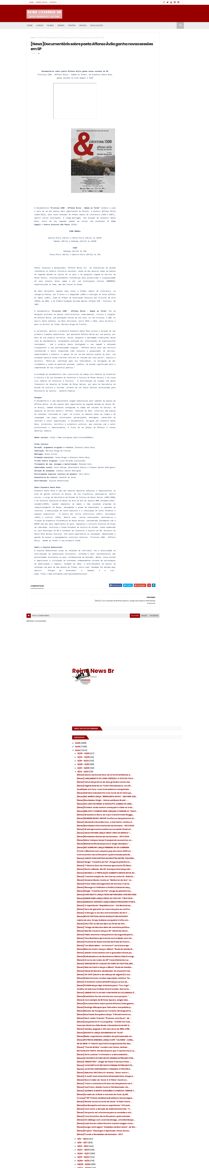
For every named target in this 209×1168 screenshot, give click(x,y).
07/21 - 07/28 (145, 789)
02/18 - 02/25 (145, 869)
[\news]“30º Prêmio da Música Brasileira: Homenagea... (160, 663)
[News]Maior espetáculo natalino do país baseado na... (160, 563)
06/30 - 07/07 (146, 800)
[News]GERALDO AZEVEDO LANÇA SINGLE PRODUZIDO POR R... (159, 346)
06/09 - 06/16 (146, 811)
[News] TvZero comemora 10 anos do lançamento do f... (158, 639)
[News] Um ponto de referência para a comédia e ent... (158, 686)
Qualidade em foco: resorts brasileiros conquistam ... (158, 164)
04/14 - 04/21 (145, 840)
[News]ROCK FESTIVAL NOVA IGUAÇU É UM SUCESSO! (159, 369)
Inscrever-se (170, 935)
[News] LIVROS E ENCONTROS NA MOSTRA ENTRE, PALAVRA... (159, 276)
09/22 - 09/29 (146, 756)
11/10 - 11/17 (144, 731)
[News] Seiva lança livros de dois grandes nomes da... (160, 152)
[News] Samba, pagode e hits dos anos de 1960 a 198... (160, 551)
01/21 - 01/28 (145, 883)
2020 (139, 906)
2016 (139, 921)
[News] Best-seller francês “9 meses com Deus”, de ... (160, 534)
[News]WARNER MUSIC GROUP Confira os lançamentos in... (159, 211)
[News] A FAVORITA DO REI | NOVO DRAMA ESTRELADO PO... (159, 610)
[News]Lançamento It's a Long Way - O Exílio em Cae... (158, 540)
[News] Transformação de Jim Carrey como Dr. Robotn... (158, 305)
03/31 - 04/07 (146, 847)
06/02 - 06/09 (146, 814)
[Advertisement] (150, 71)
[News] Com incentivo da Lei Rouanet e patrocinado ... (159, 692)
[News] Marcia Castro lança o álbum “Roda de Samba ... (157, 452)
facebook (123, 627)
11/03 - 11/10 (144, 735)
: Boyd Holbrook (140, 1140)
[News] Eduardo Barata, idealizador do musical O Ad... (158, 457)
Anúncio (146, 935)
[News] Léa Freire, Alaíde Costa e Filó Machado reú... (157, 645)
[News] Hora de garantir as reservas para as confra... (160, 358)
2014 (139, 928)
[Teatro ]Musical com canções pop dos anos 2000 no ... (159, 264)
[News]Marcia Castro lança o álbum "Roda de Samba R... (160, 422)
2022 (139, 899)
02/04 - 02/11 (145, 876)
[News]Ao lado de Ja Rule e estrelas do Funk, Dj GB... (158, 657)
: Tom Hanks (155, 1140)
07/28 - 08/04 (146, 785)
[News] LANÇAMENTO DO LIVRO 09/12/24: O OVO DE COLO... (160, 147)
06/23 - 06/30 (146, 803)
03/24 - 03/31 (146, 851)
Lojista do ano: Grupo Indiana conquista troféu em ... (159, 375)
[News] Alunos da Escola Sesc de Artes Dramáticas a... (158, 141)
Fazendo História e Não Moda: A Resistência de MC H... (155, 545)
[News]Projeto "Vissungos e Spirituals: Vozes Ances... (158, 716)
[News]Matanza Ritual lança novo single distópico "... (159, 252)
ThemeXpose (41, 1163)
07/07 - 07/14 (146, 796)
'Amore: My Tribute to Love (145, 1135)
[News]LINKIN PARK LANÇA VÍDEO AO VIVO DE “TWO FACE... (159, 340)
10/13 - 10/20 (145, 745)
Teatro (72, 25)
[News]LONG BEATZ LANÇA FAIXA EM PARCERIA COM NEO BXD (156, 334)
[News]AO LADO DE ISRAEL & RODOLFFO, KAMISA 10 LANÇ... (158, 188)
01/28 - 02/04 (146, 880)
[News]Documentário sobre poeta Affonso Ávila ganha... (156, 510)
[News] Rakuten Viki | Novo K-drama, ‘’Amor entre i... (157, 622)
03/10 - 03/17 (145, 858)
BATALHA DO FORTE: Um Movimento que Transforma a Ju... (159, 587)
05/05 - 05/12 (146, 829)
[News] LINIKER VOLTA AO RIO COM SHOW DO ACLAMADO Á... (159, 493)
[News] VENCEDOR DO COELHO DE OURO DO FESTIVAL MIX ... (160, 446)
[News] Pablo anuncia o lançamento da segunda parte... (159, 399)
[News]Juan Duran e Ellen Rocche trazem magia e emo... (160, 704)
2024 (139, 115)
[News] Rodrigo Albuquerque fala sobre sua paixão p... (159, 516)
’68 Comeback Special (143, 1144)
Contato (53, 2)
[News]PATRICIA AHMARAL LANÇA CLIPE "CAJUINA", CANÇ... (158, 569)
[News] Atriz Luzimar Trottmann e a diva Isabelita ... (159, 592)
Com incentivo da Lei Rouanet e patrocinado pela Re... (155, 270)
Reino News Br (155, 36)
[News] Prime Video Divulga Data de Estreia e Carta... (157, 317)
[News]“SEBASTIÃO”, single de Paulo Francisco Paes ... (157, 604)
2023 (139, 895)
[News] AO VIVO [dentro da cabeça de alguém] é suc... (158, 463)
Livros (39, 25)
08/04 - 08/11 (145, 782)
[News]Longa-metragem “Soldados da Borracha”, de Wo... (159, 710)
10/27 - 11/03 (145, 738)
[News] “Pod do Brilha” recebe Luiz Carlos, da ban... (160, 581)
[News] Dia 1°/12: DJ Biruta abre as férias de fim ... (159, 381)
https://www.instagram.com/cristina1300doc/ (72, 449)
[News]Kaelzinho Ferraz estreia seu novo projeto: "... (160, 498)
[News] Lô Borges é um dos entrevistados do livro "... (160, 364)
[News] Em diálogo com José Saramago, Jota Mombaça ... (159, 698)
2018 (139, 913)
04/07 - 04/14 (146, 844)
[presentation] (78, 172)
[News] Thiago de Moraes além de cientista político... (156, 387)
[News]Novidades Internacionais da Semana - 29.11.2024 (157, 223)
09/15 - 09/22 (145, 760)
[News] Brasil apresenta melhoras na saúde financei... (158, 229)
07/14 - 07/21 (145, 793)
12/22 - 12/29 (145, 122)
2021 (139, 902)
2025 (139, 111)
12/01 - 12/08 (145, 133)
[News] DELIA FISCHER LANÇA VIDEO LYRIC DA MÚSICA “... (160, 234)
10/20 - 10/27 (145, 742)
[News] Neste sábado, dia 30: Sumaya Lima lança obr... (160, 293)
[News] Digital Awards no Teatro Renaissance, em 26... (155, 158)
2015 (139, 924)
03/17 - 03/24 (146, 854)
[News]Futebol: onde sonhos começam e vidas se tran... (160, 193)
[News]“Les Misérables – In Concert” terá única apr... (160, 416)
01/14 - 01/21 (145, 887)
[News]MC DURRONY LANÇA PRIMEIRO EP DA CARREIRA (160, 258)
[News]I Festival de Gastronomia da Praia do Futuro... (160, 410)
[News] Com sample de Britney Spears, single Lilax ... (158, 504)
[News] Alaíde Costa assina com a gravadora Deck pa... (156, 428)
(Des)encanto (165, 1135)
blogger (104, 627)
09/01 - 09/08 (146, 767)
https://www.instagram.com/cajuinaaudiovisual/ (64, 586)
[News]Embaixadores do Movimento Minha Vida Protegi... (157, 434)
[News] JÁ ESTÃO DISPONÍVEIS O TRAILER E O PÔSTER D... (160, 616)
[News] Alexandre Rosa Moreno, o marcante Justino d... (156, 217)
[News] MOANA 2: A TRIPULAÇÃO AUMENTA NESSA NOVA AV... (159, 299)
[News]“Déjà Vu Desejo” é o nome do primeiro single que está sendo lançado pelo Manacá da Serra (102, 1138)
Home (31, 2)
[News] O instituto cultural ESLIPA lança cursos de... (159, 475)
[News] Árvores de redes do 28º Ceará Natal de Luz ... (158, 440)
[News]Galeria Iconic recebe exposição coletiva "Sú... (159, 469)
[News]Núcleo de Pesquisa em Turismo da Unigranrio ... (160, 522)
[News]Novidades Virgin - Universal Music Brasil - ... (160, 182)
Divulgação (97, 25)
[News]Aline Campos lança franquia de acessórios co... (159, 246)
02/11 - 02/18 (145, 873)
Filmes (50, 25)
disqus (113, 627)
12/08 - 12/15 (145, 129)
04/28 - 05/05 (146, 833)
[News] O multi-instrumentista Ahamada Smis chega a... (160, 628)
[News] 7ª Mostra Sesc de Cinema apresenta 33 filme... (156, 287)
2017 (139, 917)
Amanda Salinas (69, 1163)
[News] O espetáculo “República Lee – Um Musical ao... (160, 352)
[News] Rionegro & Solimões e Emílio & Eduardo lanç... (158, 323)
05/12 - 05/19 (145, 825)
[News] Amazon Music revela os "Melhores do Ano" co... (160, 311)
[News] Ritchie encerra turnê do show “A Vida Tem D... (159, 669)
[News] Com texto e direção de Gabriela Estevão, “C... (159, 680)
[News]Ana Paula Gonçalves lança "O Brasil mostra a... (158, 528)
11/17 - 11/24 (144, 727)
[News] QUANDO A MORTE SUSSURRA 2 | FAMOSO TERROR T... (158, 651)
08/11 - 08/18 (145, 778)
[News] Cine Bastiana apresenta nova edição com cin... (158, 405)
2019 (139, 910)
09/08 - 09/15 (146, 764)
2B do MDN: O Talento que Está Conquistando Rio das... (154, 575)
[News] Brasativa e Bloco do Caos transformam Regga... (156, 205)
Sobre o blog (41, 2)
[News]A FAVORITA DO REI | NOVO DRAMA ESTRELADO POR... (159, 598)
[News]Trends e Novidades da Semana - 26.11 (159, 721)
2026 (139, 108)
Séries (60, 25)
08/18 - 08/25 (145, 774)
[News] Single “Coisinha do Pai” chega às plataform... (159, 281)
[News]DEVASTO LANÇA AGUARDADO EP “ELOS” (158, 557)
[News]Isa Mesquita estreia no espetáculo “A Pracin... (160, 674)
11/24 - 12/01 (145, 136)
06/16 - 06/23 (145, 807)
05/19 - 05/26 (145, 822)
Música (83, 25)
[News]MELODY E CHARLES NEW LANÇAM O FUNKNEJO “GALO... (159, 199)
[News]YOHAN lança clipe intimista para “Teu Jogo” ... (159, 481)
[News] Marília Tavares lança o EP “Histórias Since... (156, 393)
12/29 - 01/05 (145, 118)
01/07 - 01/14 (145, 891)
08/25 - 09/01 (146, 771)
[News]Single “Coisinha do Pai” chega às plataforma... (159, 328)
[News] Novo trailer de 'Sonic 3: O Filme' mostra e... (159, 634)
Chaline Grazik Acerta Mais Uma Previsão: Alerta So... (160, 487)
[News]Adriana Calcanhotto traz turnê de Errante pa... (160, 170)
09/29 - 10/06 (146, 753)
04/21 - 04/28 (146, 836)
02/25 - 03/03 (146, 865)
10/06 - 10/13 (145, 749)
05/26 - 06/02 (146, 818)
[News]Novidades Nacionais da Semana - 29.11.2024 (160, 240)
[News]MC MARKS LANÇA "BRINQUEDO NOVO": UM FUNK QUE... (157, 176)
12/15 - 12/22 (145, 126)
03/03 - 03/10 (146, 862)
